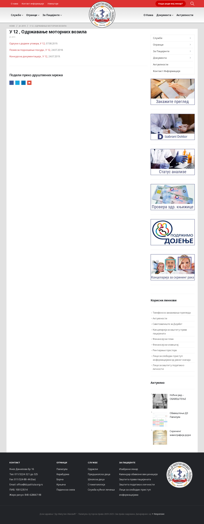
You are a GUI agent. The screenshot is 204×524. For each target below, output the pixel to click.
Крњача (61, 484)
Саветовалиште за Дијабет (167, 324)
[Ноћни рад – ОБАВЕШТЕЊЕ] (160, 401)
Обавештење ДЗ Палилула (179, 415)
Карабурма (62, 474)
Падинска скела (65, 489)
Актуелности (184, 15)
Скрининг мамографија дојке (180, 433)
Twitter (17, 83)
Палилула (62, 469)
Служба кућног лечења (101, 489)
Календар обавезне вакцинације (138, 474)
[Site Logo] (102, 14)
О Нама (148, 15)
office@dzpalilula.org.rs (30, 484)
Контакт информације (33, 3)
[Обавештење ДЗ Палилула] (160, 419)
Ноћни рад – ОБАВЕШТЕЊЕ (178, 396)
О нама (14, 3)
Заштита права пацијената (135, 479)
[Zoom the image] (179, 462)
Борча (59, 479)
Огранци (31, 15)
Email (29, 83)
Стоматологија (96, 484)
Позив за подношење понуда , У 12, (30, 50)
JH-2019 (12, 37)
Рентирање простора (165, 350)
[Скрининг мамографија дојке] (160, 437)
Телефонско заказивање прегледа (171, 312)
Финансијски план (163, 339)
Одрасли (93, 469)
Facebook (11, 83)
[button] (192, 4)
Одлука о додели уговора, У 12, (27, 43)
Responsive (159, 514)
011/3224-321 (22, 474)
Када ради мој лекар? (170, 3)
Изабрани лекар (128, 469)
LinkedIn (23, 83)
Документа (163, 15)
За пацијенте (51, 15)
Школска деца (96, 479)
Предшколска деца (99, 474)
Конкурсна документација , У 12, (28, 56)
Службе (16, 15)
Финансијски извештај (165, 344)
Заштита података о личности (137, 484)
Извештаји (53, 3)
